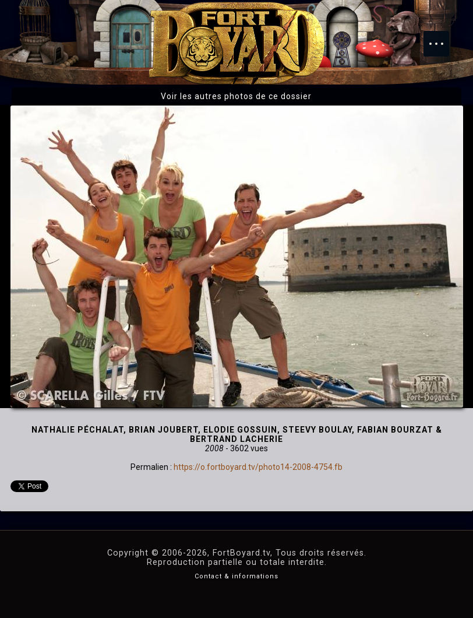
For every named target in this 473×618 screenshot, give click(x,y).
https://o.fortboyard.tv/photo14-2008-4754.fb (258, 467)
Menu (442, 38)
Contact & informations (236, 576)
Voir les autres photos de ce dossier (236, 96)
